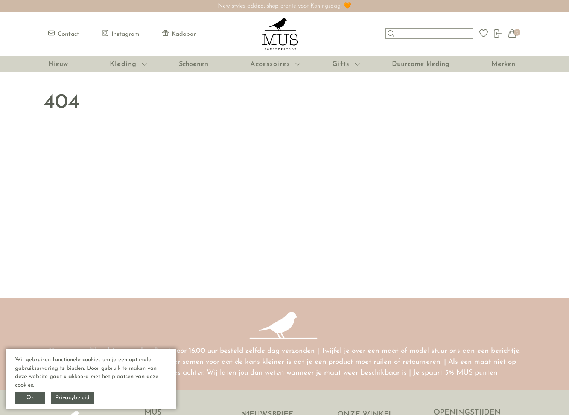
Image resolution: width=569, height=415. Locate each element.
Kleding (123, 64)
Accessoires (270, 64)
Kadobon (179, 33)
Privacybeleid (72, 398)
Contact (63, 33)
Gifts (341, 64)
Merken (503, 64)
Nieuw (58, 64)
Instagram (120, 33)
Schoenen (193, 64)
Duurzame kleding (420, 64)
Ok (30, 398)
